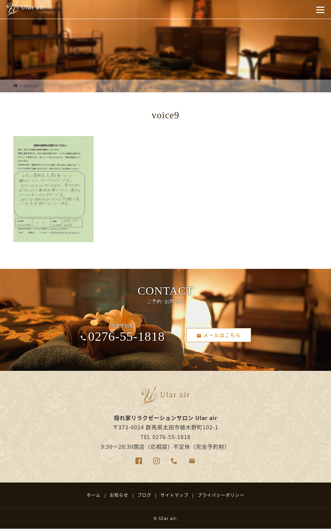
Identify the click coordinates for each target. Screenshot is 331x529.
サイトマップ (174, 495)
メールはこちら (218, 334)
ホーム (94, 495)
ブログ (144, 495)
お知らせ (119, 495)
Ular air (167, 518)
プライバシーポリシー (221, 495)
